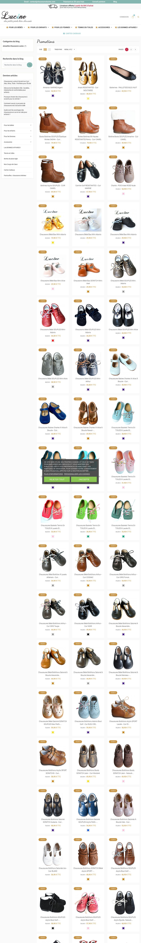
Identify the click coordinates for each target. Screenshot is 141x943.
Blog (115, 2)
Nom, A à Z (70, 49)
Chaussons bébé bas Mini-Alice (53, 281)
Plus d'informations (53, 474)
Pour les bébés (9, 125)
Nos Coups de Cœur (11, 164)
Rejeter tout (57, 479)
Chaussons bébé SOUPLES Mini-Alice (123, 330)
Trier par (58, 49)
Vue (40, 49)
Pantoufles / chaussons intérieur (15, 175)
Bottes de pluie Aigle (11, 159)
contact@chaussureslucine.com (42, 2)
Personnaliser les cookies (77, 474)
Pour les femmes (9, 136)
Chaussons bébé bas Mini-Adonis (53, 234)
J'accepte (84, 479)
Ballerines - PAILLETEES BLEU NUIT (123, 88)
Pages (121, 49)
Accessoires (8, 142)
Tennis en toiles (85, 27)
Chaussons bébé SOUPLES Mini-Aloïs (52, 379)
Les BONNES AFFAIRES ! (127, 27)
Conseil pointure (98, 2)
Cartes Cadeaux (73, 33)
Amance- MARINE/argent (53, 88)
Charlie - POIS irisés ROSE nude (123, 186)
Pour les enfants (9, 131)
